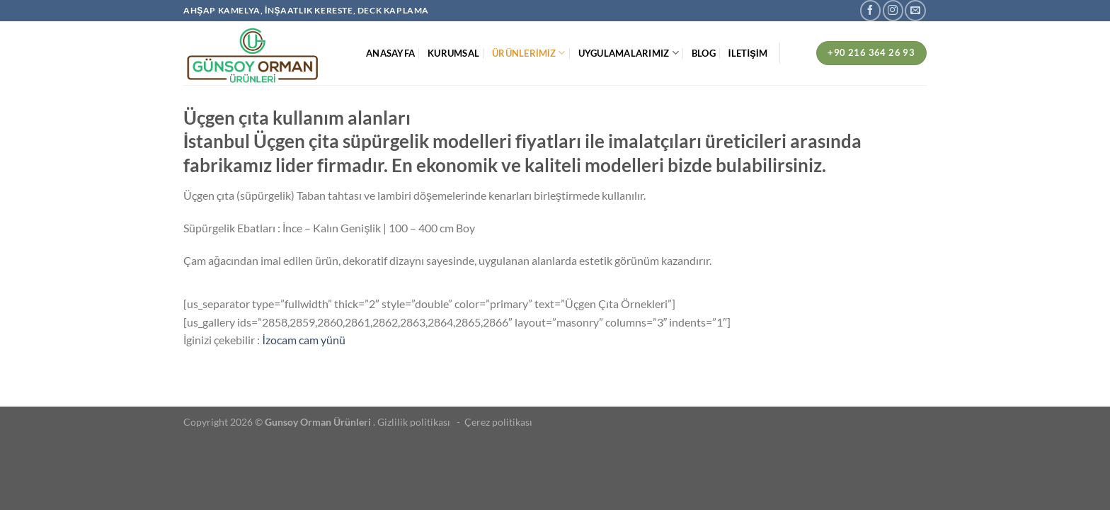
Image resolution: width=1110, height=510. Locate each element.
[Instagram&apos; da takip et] (893, 10)
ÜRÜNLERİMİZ (528, 53)
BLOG (704, 53)
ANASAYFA (390, 53)
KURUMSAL (453, 53)
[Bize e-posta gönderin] (915, 10)
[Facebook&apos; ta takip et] (870, 10)
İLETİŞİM (747, 53)
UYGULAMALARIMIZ (628, 53)
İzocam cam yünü (303, 339)
